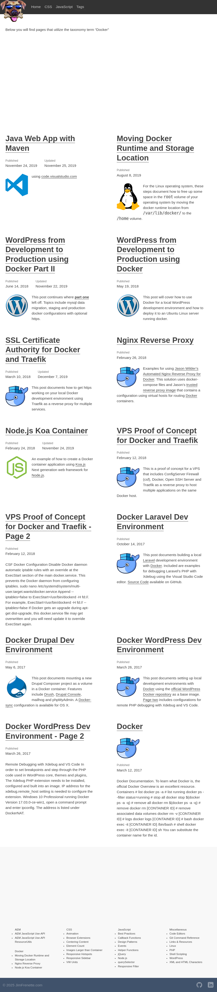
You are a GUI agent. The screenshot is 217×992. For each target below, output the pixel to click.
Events (122, 945)
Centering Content (77, 941)
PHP (172, 950)
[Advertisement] (108, 79)
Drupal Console (68, 694)
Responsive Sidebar (79, 958)
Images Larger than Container (85, 950)
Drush (49, 694)
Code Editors (177, 933)
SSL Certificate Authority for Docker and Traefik (42, 350)
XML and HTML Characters (186, 962)
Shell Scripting (178, 954)
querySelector (126, 962)
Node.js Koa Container (46, 430)
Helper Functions (128, 950)
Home (36, 7)
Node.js (38, 475)
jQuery (122, 954)
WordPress (176, 958)
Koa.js (80, 464)
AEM (18, 929)
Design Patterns (127, 941)
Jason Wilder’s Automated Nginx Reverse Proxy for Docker (172, 373)
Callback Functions (129, 937)
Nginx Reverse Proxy (155, 340)
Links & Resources (181, 941)
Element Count (75, 945)
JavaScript (64, 7)
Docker (191, 396)
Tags (80, 7)
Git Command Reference (185, 937)
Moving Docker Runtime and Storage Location (155, 148)
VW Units (72, 962)
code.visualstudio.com (59, 176)
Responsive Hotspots (79, 954)
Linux (173, 945)
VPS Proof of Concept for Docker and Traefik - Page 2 (48, 526)
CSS (48, 7)
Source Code (138, 582)
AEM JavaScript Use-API (30, 933)
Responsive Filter (128, 966)
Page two (150, 700)
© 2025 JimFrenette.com (22, 985)
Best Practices (126, 933)
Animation (73, 933)
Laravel (149, 560)
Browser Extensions (79, 937)
